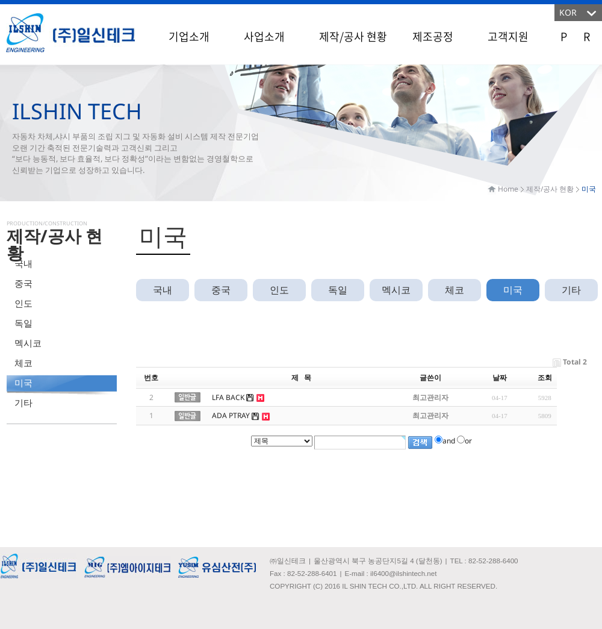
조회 (545, 377)
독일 (23, 323)
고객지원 (508, 36)
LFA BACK (228, 397)
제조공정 (432, 36)
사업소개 (264, 36)
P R (575, 36)
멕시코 (28, 343)
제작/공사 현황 (353, 36)
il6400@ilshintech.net (403, 573)
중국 (23, 283)
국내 (23, 263)
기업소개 (189, 36)
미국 (23, 383)
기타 (23, 402)
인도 (23, 303)
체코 (23, 363)
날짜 (499, 377)
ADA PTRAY (231, 415)
